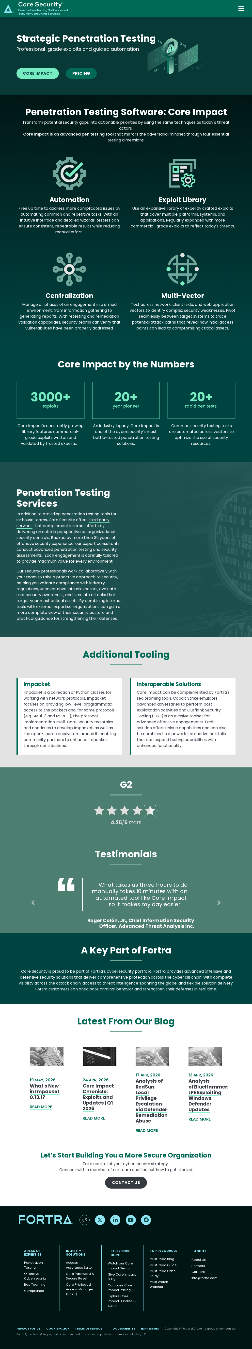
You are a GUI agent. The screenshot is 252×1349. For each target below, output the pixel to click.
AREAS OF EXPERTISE (32, 1252)
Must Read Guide (163, 1265)
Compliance (34, 1290)
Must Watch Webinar (159, 1284)
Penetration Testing (33, 1265)
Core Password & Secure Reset (80, 1276)
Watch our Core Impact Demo (120, 1266)
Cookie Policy (57, 1329)
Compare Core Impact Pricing (120, 1288)
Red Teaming (35, 1284)
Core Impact (37, 73)
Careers (198, 1271)
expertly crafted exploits (209, 208)
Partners (198, 1265)
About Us (198, 1259)
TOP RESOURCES (163, 1250)
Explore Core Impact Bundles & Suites (122, 1301)
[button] (32, 902)
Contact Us (126, 1182)
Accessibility (124, 1329)
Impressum (150, 1329)
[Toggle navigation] (241, 8)
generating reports (38, 316)
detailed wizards (79, 220)
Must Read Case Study (163, 1273)
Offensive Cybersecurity (35, 1276)
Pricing (81, 73)
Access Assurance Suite (79, 1265)
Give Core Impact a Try (122, 1277)
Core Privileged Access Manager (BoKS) (79, 1289)
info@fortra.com (204, 1278)
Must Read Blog (162, 1259)
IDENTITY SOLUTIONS (76, 1252)
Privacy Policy (28, 1329)
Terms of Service (88, 1329)
